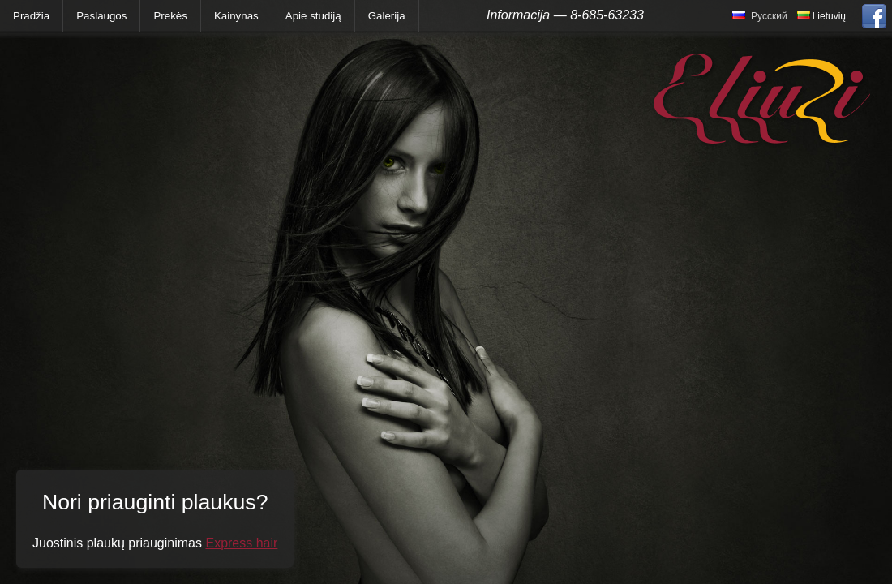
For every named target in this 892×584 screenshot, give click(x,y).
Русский (769, 16)
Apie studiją (313, 16)
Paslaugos (101, 16)
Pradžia (31, 16)
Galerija (386, 16)
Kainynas (236, 16)
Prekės (170, 16)
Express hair (241, 543)
